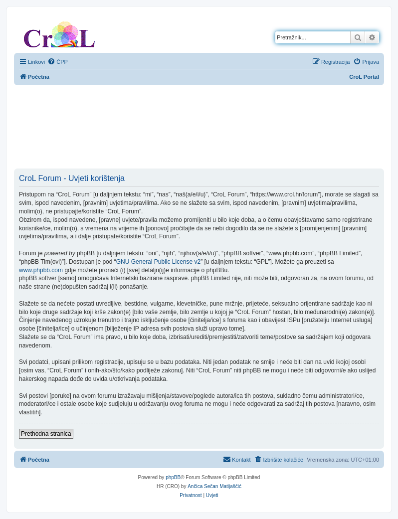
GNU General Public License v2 (158, 261)
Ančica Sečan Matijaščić (214, 486)
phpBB (173, 477)
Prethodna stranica (46, 433)
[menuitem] (57, 62)
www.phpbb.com (41, 270)
